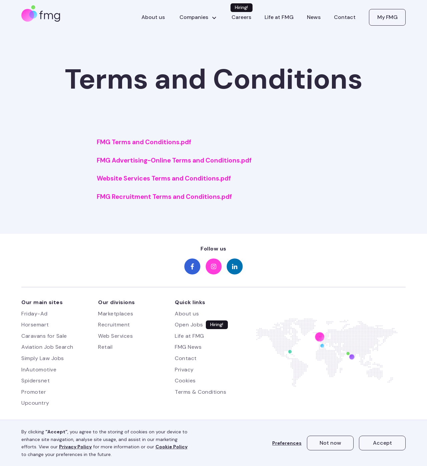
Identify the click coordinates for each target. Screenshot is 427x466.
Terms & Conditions (200, 391)
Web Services (115, 335)
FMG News (188, 346)
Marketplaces (115, 313)
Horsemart (35, 324)
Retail (105, 346)
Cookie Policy (171, 447)
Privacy (184, 369)
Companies (193, 17)
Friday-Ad (34, 313)
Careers (241, 17)
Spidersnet (35, 380)
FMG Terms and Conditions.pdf (144, 142)
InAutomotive (38, 369)
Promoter (33, 391)
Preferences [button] (287, 443)
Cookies (185, 380)
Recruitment (114, 324)
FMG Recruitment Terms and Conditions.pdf (164, 197)
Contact (345, 17)
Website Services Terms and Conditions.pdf (164, 178)
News (314, 17)
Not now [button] (330, 442)
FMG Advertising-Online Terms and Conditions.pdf (174, 160)
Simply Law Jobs (42, 358)
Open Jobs (189, 324)
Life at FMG (279, 17)
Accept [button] (382, 442)
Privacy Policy (75, 447)
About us (153, 17)
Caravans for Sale (44, 335)
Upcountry (35, 402)
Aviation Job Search (47, 346)
